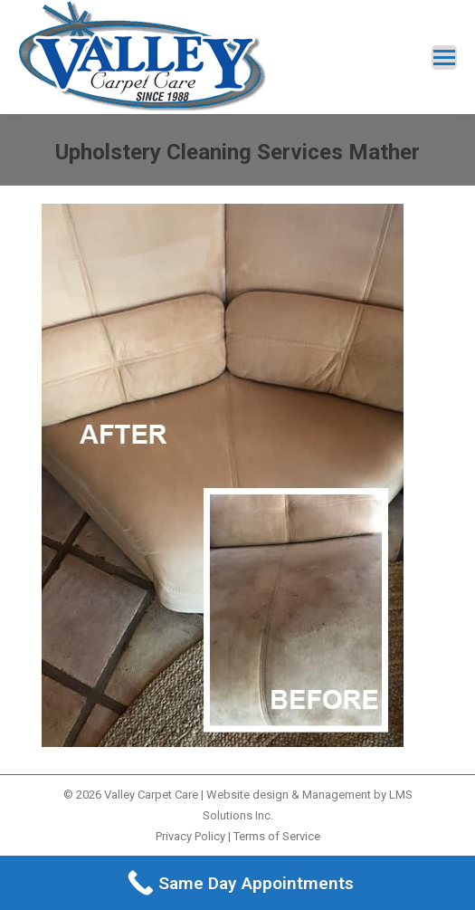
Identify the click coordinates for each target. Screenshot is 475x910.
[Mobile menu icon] (444, 57)
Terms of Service (276, 836)
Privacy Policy (190, 836)
